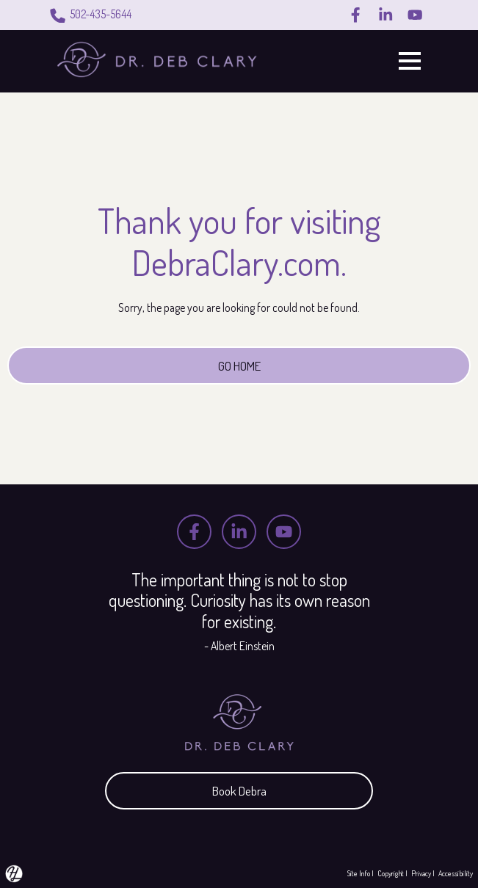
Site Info (358, 873)
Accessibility (455, 873)
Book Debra (239, 789)
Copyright (390, 873)
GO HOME (239, 366)
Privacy (421, 873)
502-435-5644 (89, 16)
